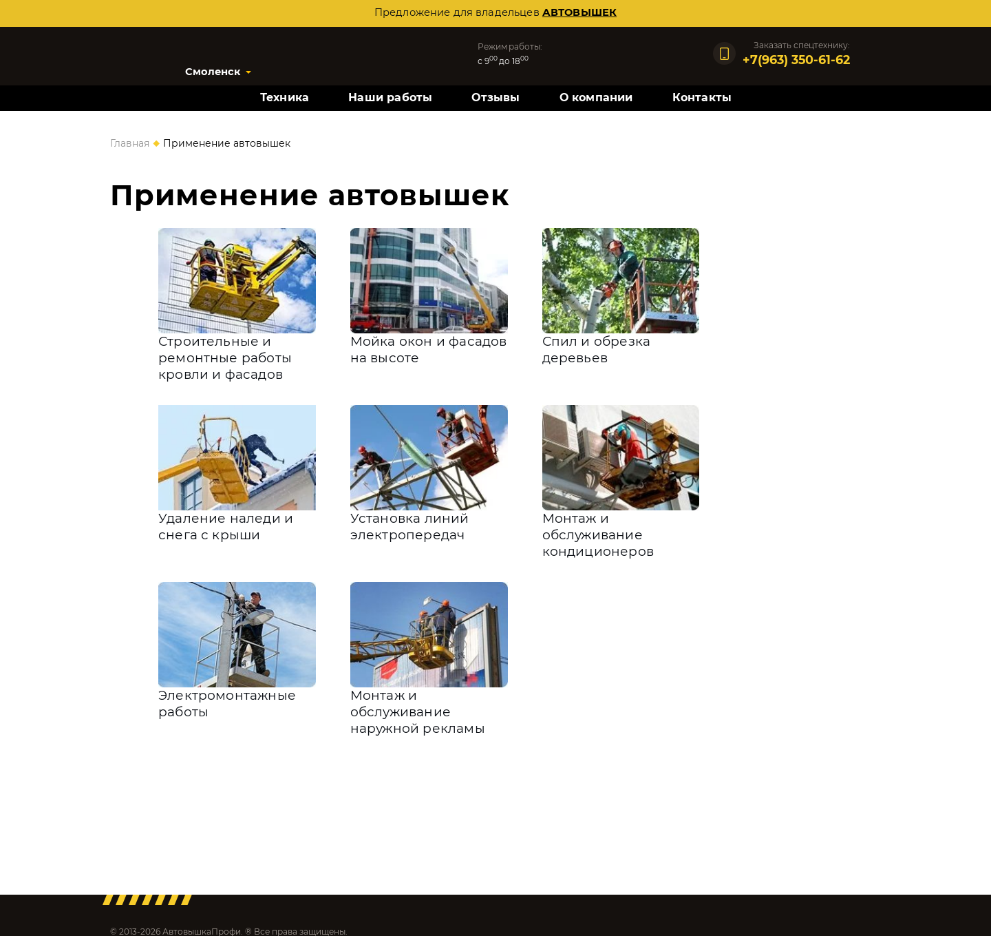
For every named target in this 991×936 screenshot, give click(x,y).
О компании (596, 97)
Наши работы (390, 97)
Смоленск (212, 71)
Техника (284, 97)
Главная (129, 143)
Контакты (702, 97)
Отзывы (495, 97)
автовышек (579, 12)
